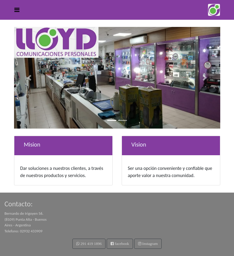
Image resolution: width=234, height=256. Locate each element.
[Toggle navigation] (17, 9)
